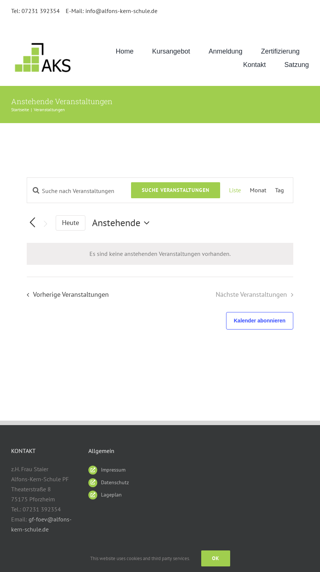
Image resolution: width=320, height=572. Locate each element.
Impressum (113, 469)
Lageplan (111, 494)
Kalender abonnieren (259, 321)
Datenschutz (115, 482)
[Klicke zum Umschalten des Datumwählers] (122, 222)
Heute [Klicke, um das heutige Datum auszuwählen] (70, 222)
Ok (215, 558)
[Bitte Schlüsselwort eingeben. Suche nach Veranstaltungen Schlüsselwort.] (79, 190)
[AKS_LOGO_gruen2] (44, 42)
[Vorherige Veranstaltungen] (65, 294)
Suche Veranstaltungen (175, 190)
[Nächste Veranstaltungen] (45, 224)
